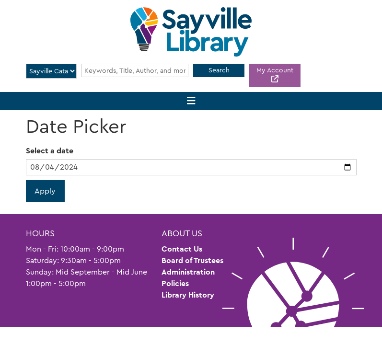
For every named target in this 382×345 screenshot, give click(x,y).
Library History (188, 294)
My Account (274, 70)
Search (219, 70)
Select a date (49, 150)
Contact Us (182, 248)
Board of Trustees (192, 260)
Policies (175, 283)
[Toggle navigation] (191, 101)
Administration (188, 271)
